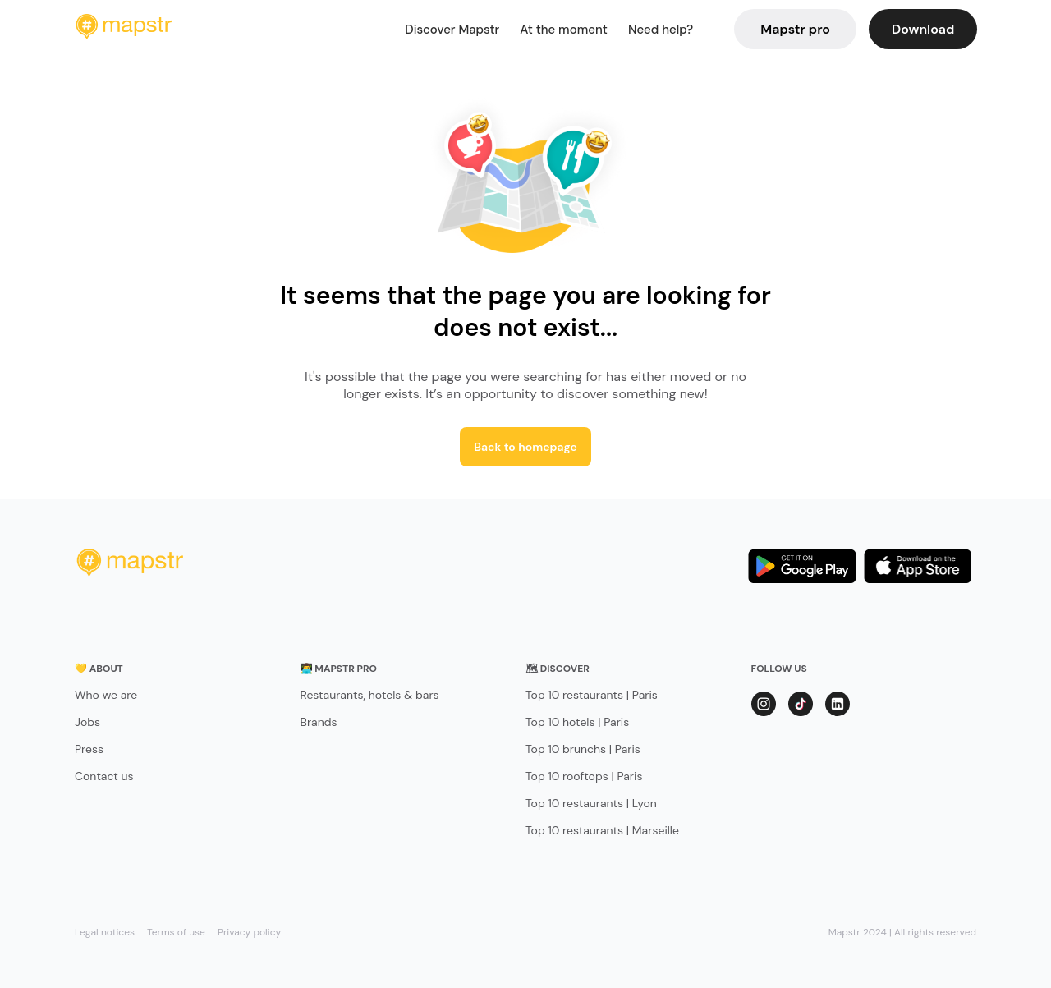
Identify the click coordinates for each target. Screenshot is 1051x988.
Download (923, 29)
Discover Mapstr (452, 29)
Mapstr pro (795, 29)
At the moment (564, 29)
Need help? (660, 29)
